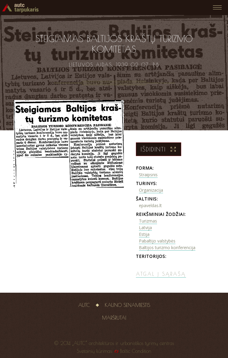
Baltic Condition (135, 351)
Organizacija (151, 190)
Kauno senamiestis (127, 305)
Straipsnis (148, 174)
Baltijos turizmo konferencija (167, 247)
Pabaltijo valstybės (157, 241)
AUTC (84, 305)
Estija (144, 234)
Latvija (145, 227)
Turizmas (148, 221)
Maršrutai (114, 318)
